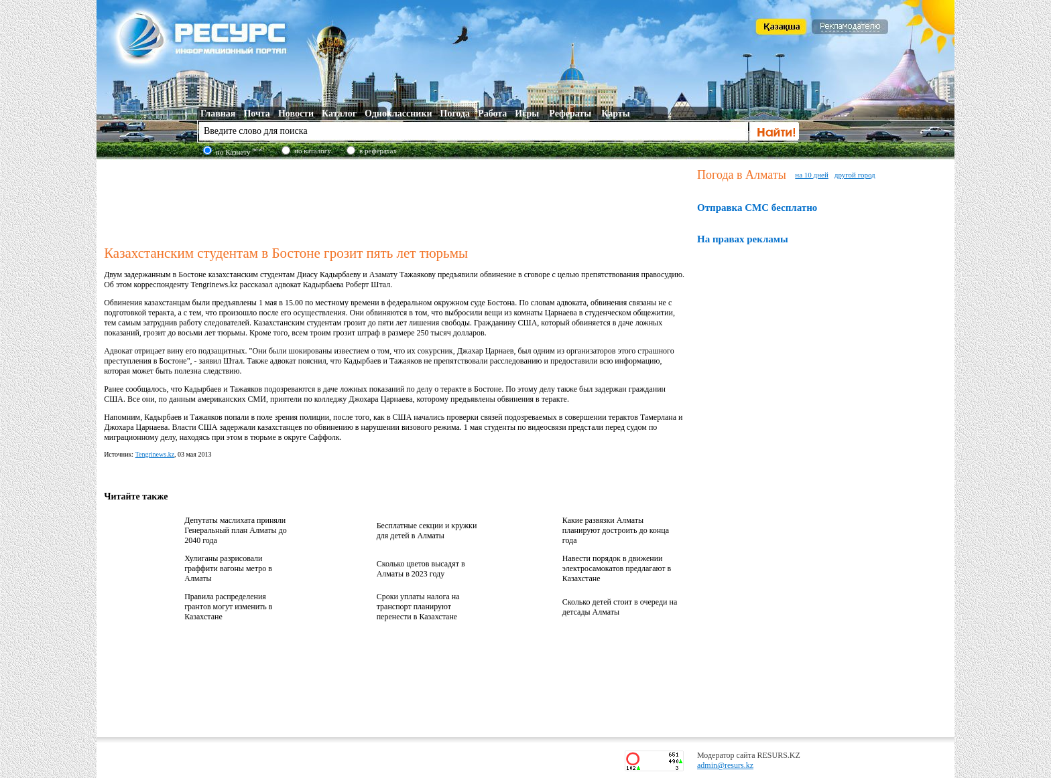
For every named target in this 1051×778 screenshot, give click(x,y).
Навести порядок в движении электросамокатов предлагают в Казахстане (616, 568)
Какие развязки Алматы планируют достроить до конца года (615, 530)
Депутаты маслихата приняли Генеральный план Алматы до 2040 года (235, 530)
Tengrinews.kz (154, 454)
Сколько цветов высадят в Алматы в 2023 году (421, 568)
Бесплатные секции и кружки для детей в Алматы (427, 530)
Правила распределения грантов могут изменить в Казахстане (228, 606)
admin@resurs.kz (725, 765)
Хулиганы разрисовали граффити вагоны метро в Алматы (228, 568)
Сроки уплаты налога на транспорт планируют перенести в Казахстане (418, 606)
